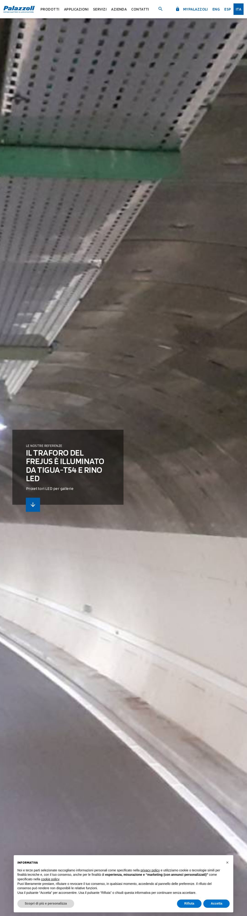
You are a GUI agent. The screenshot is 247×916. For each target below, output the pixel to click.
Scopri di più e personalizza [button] (46, 903)
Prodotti (49, 9)
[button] (227, 862)
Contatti (140, 9)
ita (238, 9)
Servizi (100, 9)
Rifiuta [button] (189, 903)
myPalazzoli (191, 9)
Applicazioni (76, 9)
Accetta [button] (216, 903)
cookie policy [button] (50, 879)
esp (227, 9)
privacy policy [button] (150, 870)
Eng (216, 9)
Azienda (119, 9)
